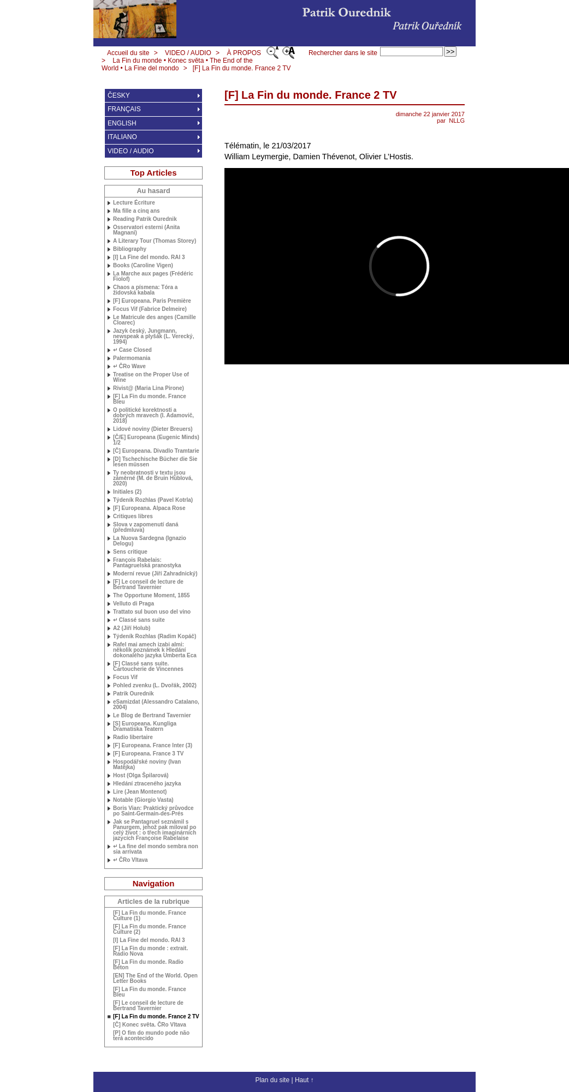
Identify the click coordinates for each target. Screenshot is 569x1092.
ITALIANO (122, 137)
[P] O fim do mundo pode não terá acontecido (151, 1035)
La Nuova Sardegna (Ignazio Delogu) (149, 541)
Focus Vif (125, 677)
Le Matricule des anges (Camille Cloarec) (154, 320)
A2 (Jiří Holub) (131, 628)
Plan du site (272, 1080)
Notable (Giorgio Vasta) (143, 800)
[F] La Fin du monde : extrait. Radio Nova (150, 951)
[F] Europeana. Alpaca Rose (149, 508)
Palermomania (131, 358)
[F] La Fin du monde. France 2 (242, 68)
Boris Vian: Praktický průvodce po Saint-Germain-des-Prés (153, 811)
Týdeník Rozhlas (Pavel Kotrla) (153, 500)
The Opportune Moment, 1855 (151, 595)
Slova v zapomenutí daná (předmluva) (145, 527)
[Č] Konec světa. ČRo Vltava (149, 1025)
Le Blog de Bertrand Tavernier (152, 715)
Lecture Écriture (134, 203)
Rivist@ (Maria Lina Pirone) (148, 388)
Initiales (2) (127, 492)
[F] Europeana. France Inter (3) (152, 745)
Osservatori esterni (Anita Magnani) (146, 230)
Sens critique (130, 552)
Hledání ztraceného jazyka (147, 784)
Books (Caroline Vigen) (143, 265)
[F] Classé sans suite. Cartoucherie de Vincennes (148, 666)
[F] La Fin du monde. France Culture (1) (149, 915)
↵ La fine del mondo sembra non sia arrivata (155, 849)
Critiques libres (133, 516)
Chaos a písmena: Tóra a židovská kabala (145, 290)
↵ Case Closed (132, 350)
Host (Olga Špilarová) (141, 775)
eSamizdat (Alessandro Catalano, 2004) (156, 704)
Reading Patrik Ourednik (145, 219)
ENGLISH (122, 123)
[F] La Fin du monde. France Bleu (149, 399)
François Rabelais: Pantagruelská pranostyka (147, 562)
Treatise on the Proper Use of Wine (151, 377)
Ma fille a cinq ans (136, 211)
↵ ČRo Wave (129, 366)
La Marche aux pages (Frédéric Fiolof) (153, 276)
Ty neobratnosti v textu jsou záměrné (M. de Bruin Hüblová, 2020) (153, 478)
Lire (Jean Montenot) (140, 792)
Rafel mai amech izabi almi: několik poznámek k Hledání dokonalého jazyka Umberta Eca (155, 650)
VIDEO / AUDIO (188, 53)
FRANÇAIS (124, 109)
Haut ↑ (304, 1080)
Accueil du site (128, 53)
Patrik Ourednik (133, 694)
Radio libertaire (133, 737)
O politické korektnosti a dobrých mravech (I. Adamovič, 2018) (153, 415)
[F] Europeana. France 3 (148, 754)
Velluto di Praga (133, 604)
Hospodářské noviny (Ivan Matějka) (147, 764)
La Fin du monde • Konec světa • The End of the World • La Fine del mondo (177, 64)
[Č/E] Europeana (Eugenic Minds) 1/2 (156, 440)
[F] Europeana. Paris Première (152, 301)
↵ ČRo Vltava (130, 860)
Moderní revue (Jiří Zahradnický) (155, 574)
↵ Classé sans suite (139, 620)
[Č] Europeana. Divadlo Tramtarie (156, 451)
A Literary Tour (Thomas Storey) (154, 241)
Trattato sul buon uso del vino (152, 612)
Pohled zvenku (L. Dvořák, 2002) (155, 685)
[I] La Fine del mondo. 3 (149, 257)
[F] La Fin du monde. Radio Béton (148, 964)
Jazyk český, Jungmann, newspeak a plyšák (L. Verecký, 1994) (153, 336)
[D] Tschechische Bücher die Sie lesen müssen (155, 462)
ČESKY (119, 95)
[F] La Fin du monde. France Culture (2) (149, 929)
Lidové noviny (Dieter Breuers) (153, 429)
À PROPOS (244, 53)
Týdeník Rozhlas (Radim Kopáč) (154, 636)
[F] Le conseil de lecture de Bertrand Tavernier (148, 584)
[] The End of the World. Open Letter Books (155, 978)
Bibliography (129, 249)
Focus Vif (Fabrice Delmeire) (150, 309)
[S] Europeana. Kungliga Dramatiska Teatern (144, 726)
